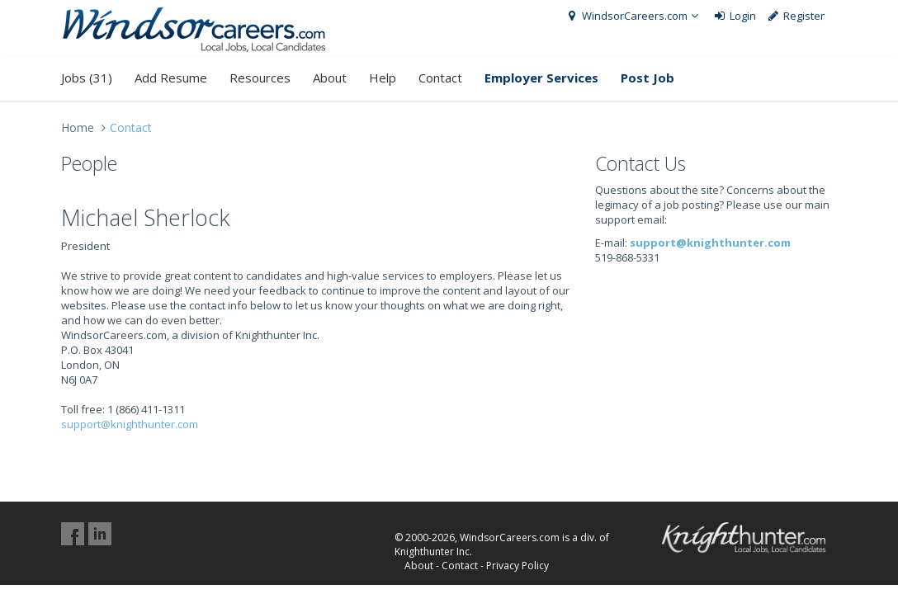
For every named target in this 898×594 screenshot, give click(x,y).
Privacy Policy (517, 566)
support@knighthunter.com (129, 424)
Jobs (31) (86, 77)
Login (734, 15)
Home (77, 127)
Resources (260, 77)
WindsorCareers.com (633, 15)
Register (796, 15)
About (330, 77)
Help (382, 77)
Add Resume (171, 77)
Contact (440, 77)
